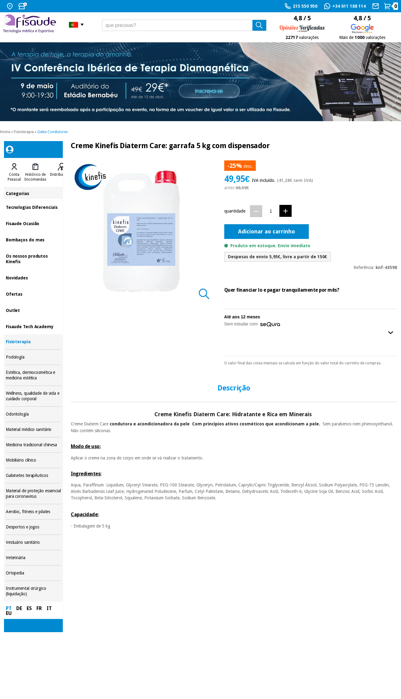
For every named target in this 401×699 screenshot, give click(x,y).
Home (5, 132)
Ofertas (33, 294)
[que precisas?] (184, 25)
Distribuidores (62, 174)
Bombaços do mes (33, 239)
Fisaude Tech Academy (33, 326)
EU (9, 613)
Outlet (33, 310)
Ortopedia (33, 573)
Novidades (33, 277)
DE (19, 608)
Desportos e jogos (33, 527)
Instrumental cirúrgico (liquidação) (33, 591)
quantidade (234, 211)
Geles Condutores (52, 132)
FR (39, 608)
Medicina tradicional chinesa (33, 444)
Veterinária (33, 557)
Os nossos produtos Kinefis (33, 258)
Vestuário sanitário (33, 542)
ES (29, 608)
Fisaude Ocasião (33, 223)
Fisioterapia (24, 132)
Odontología (33, 414)
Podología (33, 357)
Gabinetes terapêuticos (33, 475)
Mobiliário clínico (33, 460)
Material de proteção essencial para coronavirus (33, 493)
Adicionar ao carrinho (266, 231)
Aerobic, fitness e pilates (33, 511)
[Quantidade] (271, 211)
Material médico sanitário (33, 429)
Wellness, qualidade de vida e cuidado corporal (33, 396)
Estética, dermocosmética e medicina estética (33, 375)
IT (49, 608)
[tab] (14, 172)
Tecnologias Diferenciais (33, 207)
